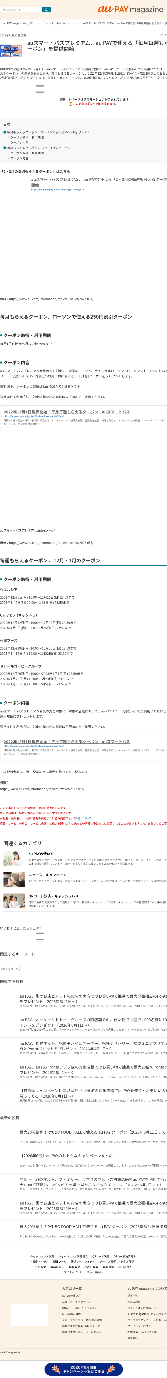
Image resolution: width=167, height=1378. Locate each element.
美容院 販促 (57, 1267)
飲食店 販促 (127, 1261)
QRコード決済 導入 (125, 1256)
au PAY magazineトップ (18, 23)
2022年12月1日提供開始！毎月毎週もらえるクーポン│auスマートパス (67, 411)
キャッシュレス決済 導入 (73, 1256)
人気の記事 (133, 1301)
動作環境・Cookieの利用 (142, 1332)
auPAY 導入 (125, 1267)
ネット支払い (95, 1272)
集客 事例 (108, 1267)
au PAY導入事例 (71, 1314)
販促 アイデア (40, 1261)
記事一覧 (132, 1295)
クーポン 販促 (108, 1261)
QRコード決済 (100, 1256)
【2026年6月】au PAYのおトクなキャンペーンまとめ (66, 1155)
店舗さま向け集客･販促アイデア (81, 1326)
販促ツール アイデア (83, 1261)
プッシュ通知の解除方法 (141, 1307)
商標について (83, 818)
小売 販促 (40, 1267)
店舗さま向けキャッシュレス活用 (81, 1332)
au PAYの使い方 (41, 853)
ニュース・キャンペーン (57, 23)
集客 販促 (74, 1267)
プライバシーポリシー (140, 1326)
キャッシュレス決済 (42, 1256)
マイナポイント (73, 1272)
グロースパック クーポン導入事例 (82, 1320)
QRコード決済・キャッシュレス (53, 895)
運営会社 (132, 1338)
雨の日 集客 (91, 1267)
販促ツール (59, 1261)
